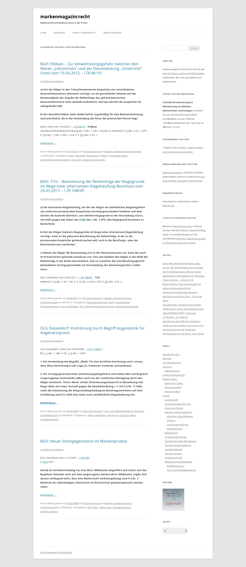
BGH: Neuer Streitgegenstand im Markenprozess (83, 441)
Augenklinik (99, 415)
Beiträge (167, 358)
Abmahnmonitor (171, 354)
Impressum (59, 32)
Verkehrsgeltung (49, 511)
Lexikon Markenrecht (174, 375)
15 (79, 281)
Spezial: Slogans (173, 453)
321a (45, 462)
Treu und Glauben (69, 306)
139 (44, 135)
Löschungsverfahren (178, 424)
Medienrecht (171, 432)
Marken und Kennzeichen (127, 151)
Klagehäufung (122, 302)
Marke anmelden (112, 32)
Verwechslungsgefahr (93, 159)
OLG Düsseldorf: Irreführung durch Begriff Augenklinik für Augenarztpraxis (92, 330)
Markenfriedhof (173, 387)
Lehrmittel (80, 155)
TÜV (82, 306)
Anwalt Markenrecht (84, 32)
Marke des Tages (174, 383)
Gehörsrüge (105, 507)
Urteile (166, 395)
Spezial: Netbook (173, 449)
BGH (71, 155)
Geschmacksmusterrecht (178, 403)
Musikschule (92, 155)
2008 (89, 415)
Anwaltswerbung (175, 465)
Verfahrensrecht (49, 302)
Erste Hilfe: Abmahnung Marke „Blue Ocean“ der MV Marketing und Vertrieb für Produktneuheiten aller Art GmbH (183, 267)
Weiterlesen (48, 143)
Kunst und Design (174, 408)
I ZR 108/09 (85, 277)
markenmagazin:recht (65, 16)
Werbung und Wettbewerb (178, 461)
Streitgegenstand (118, 155)
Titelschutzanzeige (182, 226)
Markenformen (175, 428)
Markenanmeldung (173, 172)
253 (82, 135)
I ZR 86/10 (79, 126)
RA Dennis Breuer (92, 151)
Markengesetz (172, 370)
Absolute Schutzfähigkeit (180, 416)
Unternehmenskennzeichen (55, 159)
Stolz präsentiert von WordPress (56, 552)
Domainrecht (171, 399)
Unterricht (76, 159)
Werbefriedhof (172, 391)
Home (43, 32)
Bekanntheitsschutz (97, 302)
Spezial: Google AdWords (178, 445)
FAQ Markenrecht (172, 362)
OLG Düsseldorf (127, 415)
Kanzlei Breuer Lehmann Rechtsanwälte (183, 73)
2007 (89, 507)
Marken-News (170, 379)
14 (126, 130)
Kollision (108, 151)
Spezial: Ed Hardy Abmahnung (180, 441)
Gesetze (167, 366)
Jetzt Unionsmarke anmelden (178, 151)
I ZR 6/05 (84, 457)
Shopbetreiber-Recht (176, 437)
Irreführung (112, 415)
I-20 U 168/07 (94, 349)
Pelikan (104, 155)
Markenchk (168, 205)
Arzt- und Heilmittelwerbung (118, 411)
